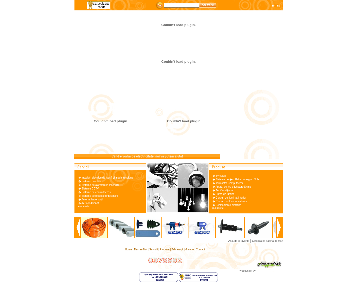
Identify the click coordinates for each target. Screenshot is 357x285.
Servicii (153, 249)
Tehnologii (178, 249)
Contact (200, 249)
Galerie (190, 249)
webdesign (246, 270)
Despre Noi (141, 249)
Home (129, 249)
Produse (165, 249)
